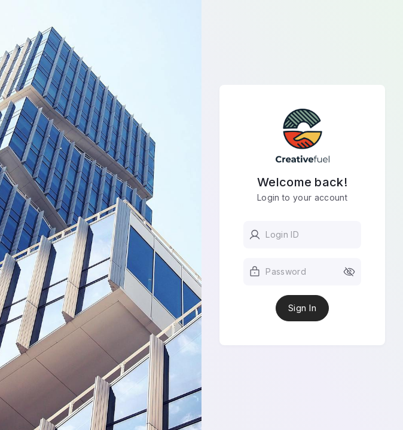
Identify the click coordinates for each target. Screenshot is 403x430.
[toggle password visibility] (349, 271)
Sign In (302, 308)
